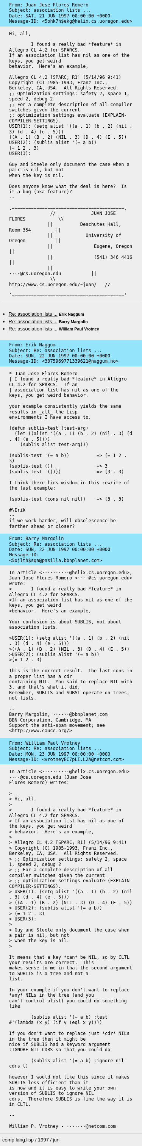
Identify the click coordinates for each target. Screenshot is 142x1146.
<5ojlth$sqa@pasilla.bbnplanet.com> (55, 560)
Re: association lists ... (33, 314)
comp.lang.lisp (18, 1140)
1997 (43, 1140)
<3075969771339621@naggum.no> (80, 361)
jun (56, 1140)
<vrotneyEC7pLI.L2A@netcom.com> (83, 759)
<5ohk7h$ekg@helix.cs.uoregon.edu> (87, 21)
